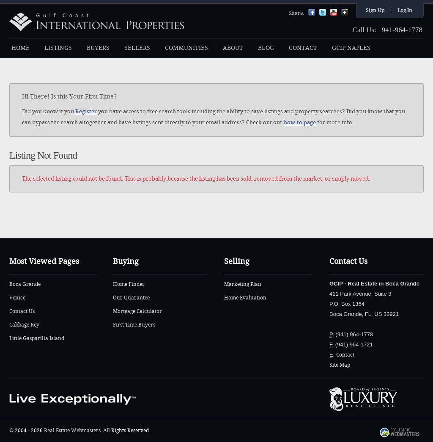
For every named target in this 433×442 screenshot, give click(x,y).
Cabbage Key (24, 325)
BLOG (266, 48)
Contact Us (22, 311)
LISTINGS (58, 48)
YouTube (333, 12)
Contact (345, 355)
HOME (20, 48)
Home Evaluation (245, 298)
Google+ (344, 12)
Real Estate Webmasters (72, 431)
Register (86, 111)
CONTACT (303, 48)
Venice (17, 298)
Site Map (339, 365)
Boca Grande (25, 284)
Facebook (311, 12)
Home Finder (129, 284)
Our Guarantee (131, 298)
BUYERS (98, 48)
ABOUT (233, 48)
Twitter (322, 12)
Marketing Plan (242, 284)
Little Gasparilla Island (36, 338)
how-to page (300, 122)
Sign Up (375, 10)
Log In (404, 10)
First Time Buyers (134, 325)
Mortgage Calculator (137, 311)
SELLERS (137, 48)
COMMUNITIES (186, 48)
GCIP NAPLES (351, 48)
